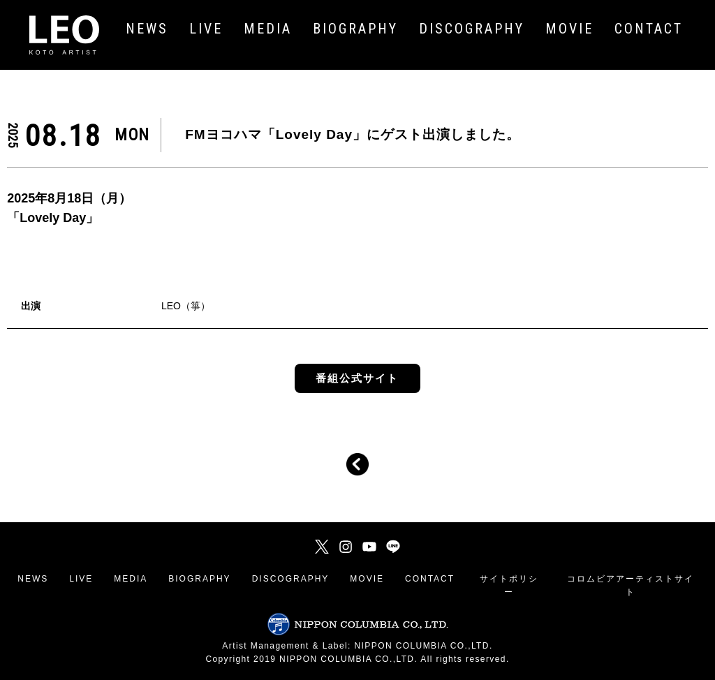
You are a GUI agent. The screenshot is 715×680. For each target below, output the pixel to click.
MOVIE (367, 579)
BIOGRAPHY (199, 579)
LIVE (81, 579)
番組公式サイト (357, 378)
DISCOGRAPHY (291, 579)
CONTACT (430, 579)
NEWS (32, 579)
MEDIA (130, 579)
